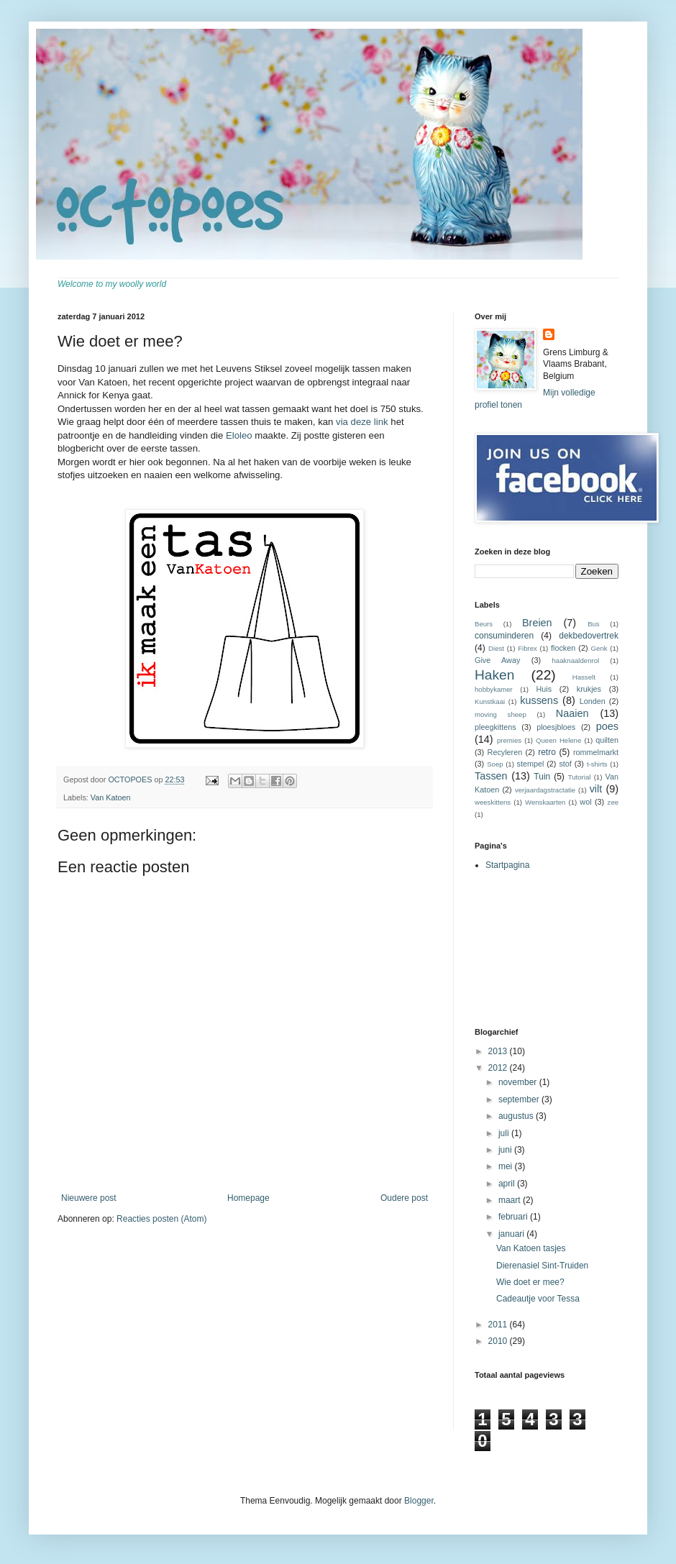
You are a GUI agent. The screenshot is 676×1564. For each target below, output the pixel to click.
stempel (530, 763)
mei (506, 1166)
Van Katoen (111, 797)
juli (504, 1133)
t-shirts (597, 764)
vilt (596, 789)
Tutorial (579, 777)
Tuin (542, 777)
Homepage (248, 1198)
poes (607, 726)
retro (547, 752)
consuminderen (504, 636)
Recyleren (505, 752)
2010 (499, 1341)
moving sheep (500, 714)
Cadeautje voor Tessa (538, 1299)
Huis (544, 689)
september (520, 1099)
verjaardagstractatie (545, 790)
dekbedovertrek (588, 636)
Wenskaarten (545, 802)
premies (509, 740)
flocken (563, 648)
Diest (496, 648)
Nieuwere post (89, 1198)
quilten (606, 740)
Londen (593, 701)
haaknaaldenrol (576, 660)
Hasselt (583, 677)
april (507, 1184)
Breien (537, 622)
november (518, 1082)
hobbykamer (494, 689)
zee (613, 802)
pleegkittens (495, 727)
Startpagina (507, 865)
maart (510, 1200)
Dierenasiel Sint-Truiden (542, 1266)
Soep (495, 764)
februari (514, 1217)
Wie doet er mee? (530, 1282)
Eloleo (239, 435)
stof (565, 763)
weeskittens (493, 802)
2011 (499, 1325)
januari (512, 1234)
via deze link (362, 421)
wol (585, 801)
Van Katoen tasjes (531, 1248)
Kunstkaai (490, 701)
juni (506, 1150)
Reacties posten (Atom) (161, 1219)
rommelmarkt (595, 752)
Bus (594, 624)
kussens (539, 700)
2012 (499, 1068)
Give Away (497, 660)
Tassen (491, 776)
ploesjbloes (555, 727)
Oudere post (404, 1198)
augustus (517, 1116)
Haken (494, 674)
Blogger (419, 1501)
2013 (499, 1051)
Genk (599, 648)
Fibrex (527, 648)
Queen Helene (558, 740)
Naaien (572, 713)
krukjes (589, 689)
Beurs (484, 624)
